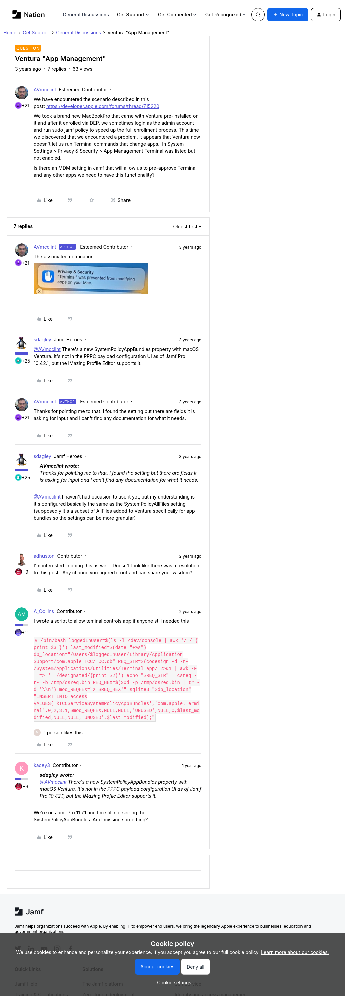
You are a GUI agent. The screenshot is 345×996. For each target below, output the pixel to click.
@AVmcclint (47, 349)
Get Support (133, 14)
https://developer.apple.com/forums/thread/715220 (102, 106)
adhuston (44, 556)
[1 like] (63, 732)
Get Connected (177, 14)
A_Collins (44, 611)
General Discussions (86, 14)
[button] (287, 14)
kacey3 (42, 765)
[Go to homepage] (28, 14)
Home (9, 32)
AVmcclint (45, 89)
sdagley (42, 339)
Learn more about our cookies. (295, 952)
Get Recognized (226, 14)
